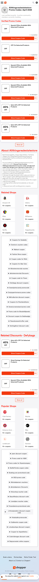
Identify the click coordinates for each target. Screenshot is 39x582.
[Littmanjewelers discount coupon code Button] (18, 511)
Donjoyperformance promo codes (19, 292)
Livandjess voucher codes (19, 501)
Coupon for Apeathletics (19, 532)
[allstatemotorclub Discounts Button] (18, 273)
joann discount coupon (19, 453)
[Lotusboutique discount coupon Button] (18, 527)
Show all (19, 400)
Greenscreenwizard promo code (19, 307)
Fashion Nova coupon (19, 254)
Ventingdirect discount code (19, 326)
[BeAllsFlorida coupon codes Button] (18, 468)
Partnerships (18, 557)
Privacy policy (20, 571)
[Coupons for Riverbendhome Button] (18, 302)
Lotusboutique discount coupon (19, 527)
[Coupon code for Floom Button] (19, 278)
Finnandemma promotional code (19, 506)
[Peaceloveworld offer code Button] (18, 321)
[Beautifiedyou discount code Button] (18, 496)
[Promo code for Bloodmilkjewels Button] (18, 311)
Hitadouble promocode (19, 517)
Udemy (27, 203)
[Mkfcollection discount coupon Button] (18, 297)
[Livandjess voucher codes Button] (18, 501)
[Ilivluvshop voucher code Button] (18, 492)
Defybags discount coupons (19, 283)
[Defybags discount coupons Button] (18, 283)
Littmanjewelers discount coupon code (19, 511)
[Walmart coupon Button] (18, 249)
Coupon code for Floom (19, 278)
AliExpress (28, 216)
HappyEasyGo (29, 230)
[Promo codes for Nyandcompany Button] (19, 463)
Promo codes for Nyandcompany (19, 463)
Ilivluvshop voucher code (19, 492)
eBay (4, 216)
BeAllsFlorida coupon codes (19, 468)
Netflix (4, 230)
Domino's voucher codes (19, 245)
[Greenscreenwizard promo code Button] (18, 307)
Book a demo (7, 557)
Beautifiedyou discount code (19, 496)
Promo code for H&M (19, 458)
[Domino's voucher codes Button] (18, 244)
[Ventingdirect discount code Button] (18, 326)
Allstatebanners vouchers (19, 482)
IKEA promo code (19, 477)
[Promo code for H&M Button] (18, 458)
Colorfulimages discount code (19, 536)
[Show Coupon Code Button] (18, 38)
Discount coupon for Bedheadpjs (19, 316)
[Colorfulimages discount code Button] (18, 536)
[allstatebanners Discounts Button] (18, 487)
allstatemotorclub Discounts (19, 273)
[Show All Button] (19, 400)
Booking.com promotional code (19, 472)
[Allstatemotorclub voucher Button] (18, 268)
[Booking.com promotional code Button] (18, 472)
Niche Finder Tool (30, 557)
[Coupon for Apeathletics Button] (18, 532)
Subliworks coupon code (19, 522)
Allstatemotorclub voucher (19, 268)
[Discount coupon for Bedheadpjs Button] (18, 316)
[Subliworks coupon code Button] (18, 522)
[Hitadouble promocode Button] (18, 517)
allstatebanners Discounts (19, 487)
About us (12, 560)
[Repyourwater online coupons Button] (19, 541)
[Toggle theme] (36, 2)
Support (27, 560)
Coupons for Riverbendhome (19, 302)
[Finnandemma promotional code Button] (18, 506)
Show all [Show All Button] (19, 144)
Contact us (20, 560)
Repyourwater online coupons (19, 541)
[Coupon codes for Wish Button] (19, 259)
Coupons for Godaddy (19, 240)
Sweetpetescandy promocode (19, 287)
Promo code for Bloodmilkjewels (19, 311)
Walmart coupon (19, 249)
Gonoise (28, 443)
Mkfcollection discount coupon (19, 297)
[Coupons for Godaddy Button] (18, 240)
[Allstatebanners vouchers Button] (18, 482)
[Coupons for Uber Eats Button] (18, 264)
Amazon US (6, 203)
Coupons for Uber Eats (19, 264)
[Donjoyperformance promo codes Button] (18, 292)
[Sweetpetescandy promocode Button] (18, 287)
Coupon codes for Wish (19, 259)
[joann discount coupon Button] (18, 453)
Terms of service (29, 571)
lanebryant (6, 443)
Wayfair (27, 416)
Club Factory (6, 416)
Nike (26, 430)
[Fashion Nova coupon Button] (18, 254)
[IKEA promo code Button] (19, 477)
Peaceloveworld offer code (19, 321)
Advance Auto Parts (9, 430)
